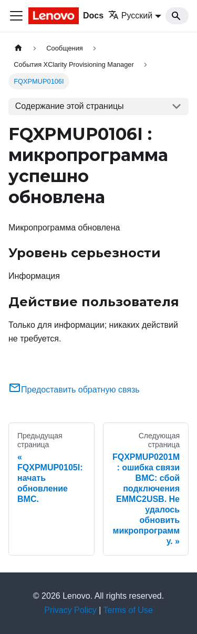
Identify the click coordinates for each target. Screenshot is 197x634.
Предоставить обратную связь (74, 389)
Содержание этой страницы (69, 106)
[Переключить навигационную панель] (16, 16)
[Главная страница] (18, 48)
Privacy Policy (70, 610)
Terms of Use (128, 610)
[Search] (177, 15)
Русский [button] (130, 15)
